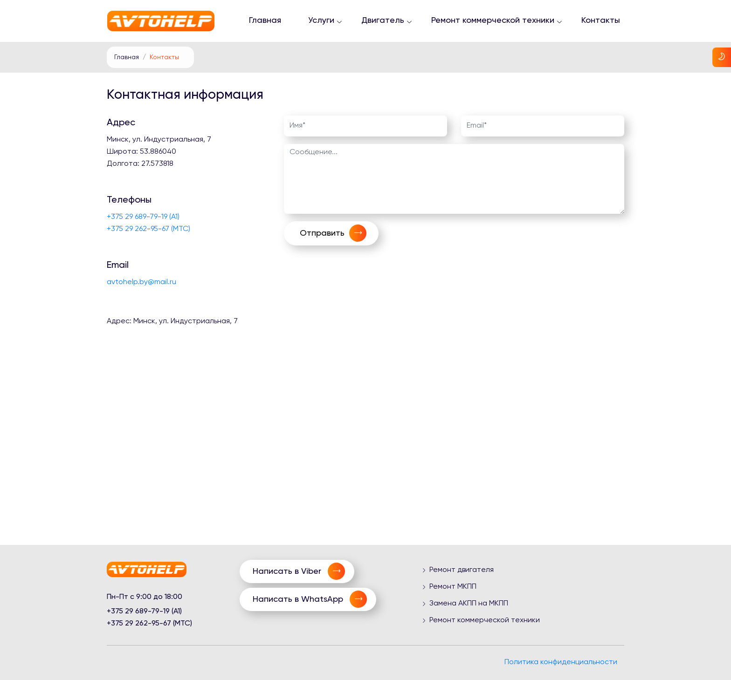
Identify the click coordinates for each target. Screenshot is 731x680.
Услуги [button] (321, 20)
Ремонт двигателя (461, 570)
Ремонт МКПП (452, 587)
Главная (265, 20)
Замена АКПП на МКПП (468, 603)
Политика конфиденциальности (560, 662)
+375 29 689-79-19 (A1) (143, 217)
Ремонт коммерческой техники (484, 620)
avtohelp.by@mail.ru (141, 282)
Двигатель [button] (382, 20)
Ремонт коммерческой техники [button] (492, 20)
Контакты (600, 20)
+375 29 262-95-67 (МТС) (148, 229)
